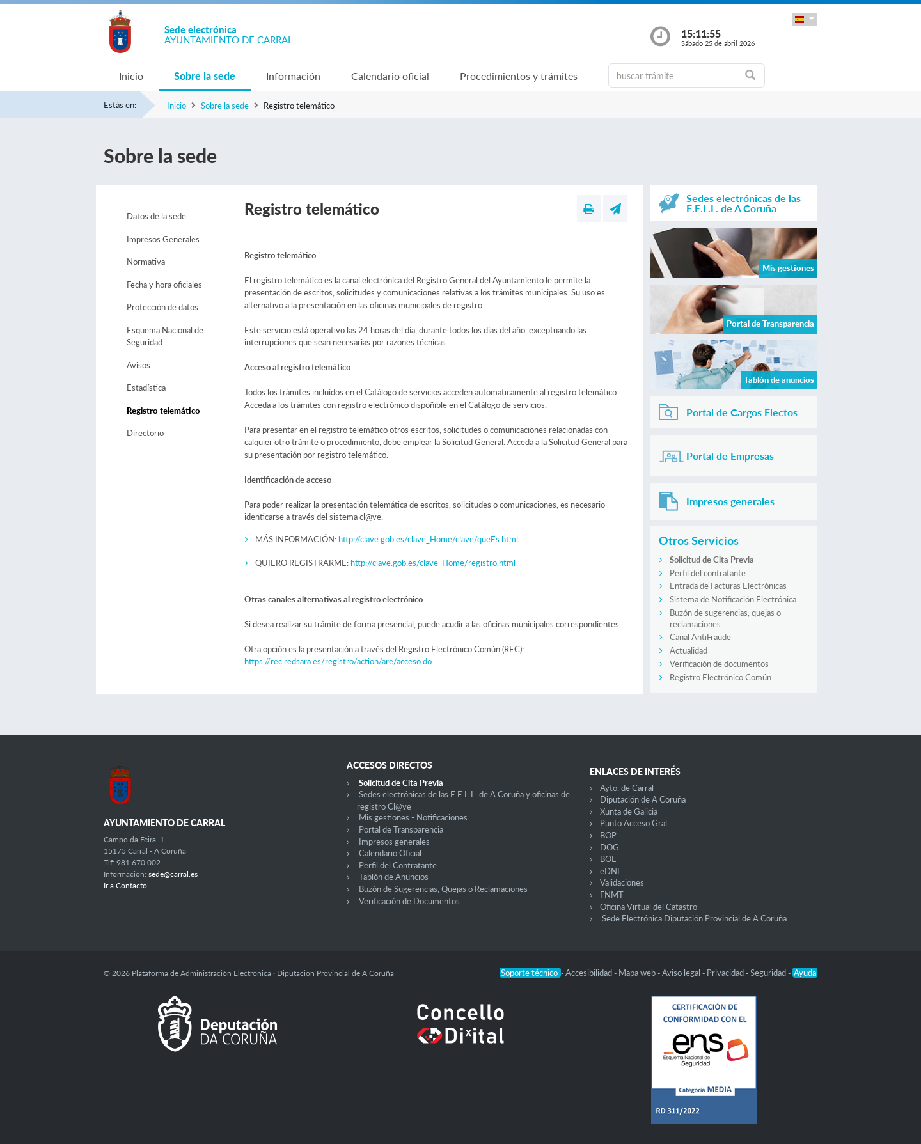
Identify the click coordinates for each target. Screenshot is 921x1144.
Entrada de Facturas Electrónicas (728, 586)
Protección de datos (162, 307)
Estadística (146, 387)
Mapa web (637, 973)
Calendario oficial (390, 76)
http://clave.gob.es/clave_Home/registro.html (433, 563)
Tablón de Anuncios (394, 877)
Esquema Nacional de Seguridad (165, 336)
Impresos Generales (163, 239)
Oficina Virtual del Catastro (648, 907)
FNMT (612, 894)
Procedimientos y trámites (519, 76)
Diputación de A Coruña (643, 799)
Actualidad (688, 650)
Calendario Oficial (390, 853)
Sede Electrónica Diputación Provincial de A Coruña (694, 918)
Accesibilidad (589, 973)
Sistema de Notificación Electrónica (733, 599)
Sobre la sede (204, 76)
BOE (608, 859)
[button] (804, 19)
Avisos (138, 365)
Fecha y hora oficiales (164, 284)
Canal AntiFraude (700, 637)
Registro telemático (163, 410)
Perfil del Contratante (398, 865)
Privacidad (726, 973)
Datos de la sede (156, 216)
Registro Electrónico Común (720, 677)
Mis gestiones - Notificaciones (413, 817)
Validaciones (622, 882)
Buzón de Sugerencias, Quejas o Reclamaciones (443, 889)
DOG (609, 847)
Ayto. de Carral (627, 788)
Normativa (146, 261)
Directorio (145, 433)
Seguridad (769, 973)
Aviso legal (682, 973)
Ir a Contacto (125, 885)
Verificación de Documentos (409, 901)
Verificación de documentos (719, 664)
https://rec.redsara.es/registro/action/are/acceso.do (338, 661)
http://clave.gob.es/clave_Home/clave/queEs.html (428, 539)
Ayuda (805, 973)
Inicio (131, 76)
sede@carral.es (173, 874)
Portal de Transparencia (401, 829)
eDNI (610, 871)
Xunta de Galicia (628, 811)
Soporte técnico (530, 973)
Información (293, 76)
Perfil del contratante (708, 573)
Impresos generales (394, 841)
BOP (608, 835)
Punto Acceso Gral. (634, 823)
